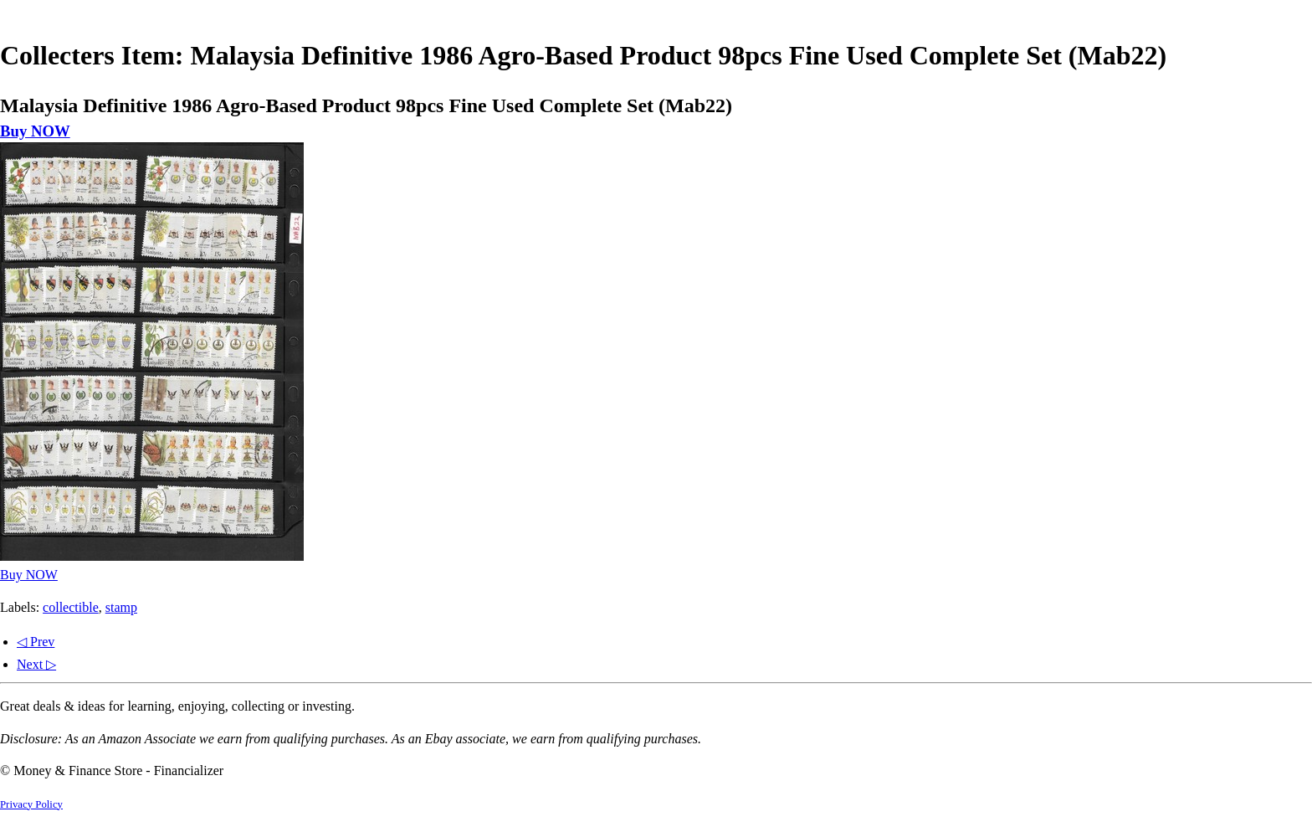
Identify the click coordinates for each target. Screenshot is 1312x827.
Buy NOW (35, 131)
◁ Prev (35, 641)
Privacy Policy (31, 804)
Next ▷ (36, 664)
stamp (121, 607)
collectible (71, 607)
